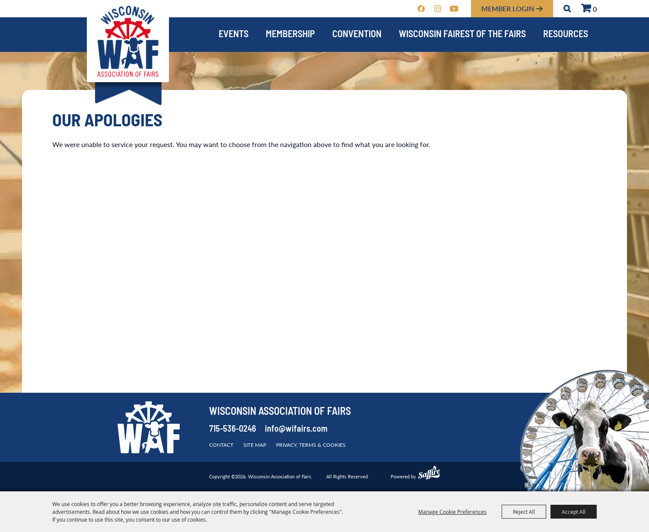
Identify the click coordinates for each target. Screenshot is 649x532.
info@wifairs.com (296, 429)
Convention (357, 35)
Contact (221, 445)
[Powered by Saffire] (429, 473)
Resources (565, 35)
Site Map (254, 445)
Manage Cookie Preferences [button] (452, 511)
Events (233, 35)
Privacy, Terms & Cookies (311, 445)
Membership (290, 35)
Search (567, 8)
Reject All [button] (524, 511)
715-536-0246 (232, 429)
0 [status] (595, 9)
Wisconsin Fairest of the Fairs (462, 35)
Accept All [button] (573, 511)
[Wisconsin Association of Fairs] (128, 41)
